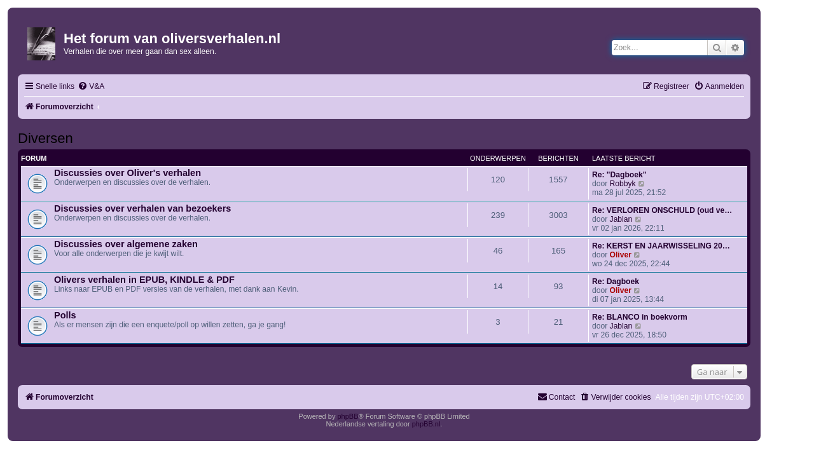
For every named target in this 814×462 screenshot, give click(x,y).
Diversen (45, 138)
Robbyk (623, 183)
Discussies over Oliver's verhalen (127, 173)
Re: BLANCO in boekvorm (639, 317)
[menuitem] (91, 86)
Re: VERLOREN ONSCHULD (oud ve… (662, 210)
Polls (65, 315)
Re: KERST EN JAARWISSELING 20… (661, 245)
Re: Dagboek (615, 281)
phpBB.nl (426, 424)
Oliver (620, 254)
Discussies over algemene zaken (126, 244)
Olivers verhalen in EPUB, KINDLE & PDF (144, 280)
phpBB (347, 416)
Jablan (621, 219)
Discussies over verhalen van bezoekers (142, 208)
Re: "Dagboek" (619, 174)
